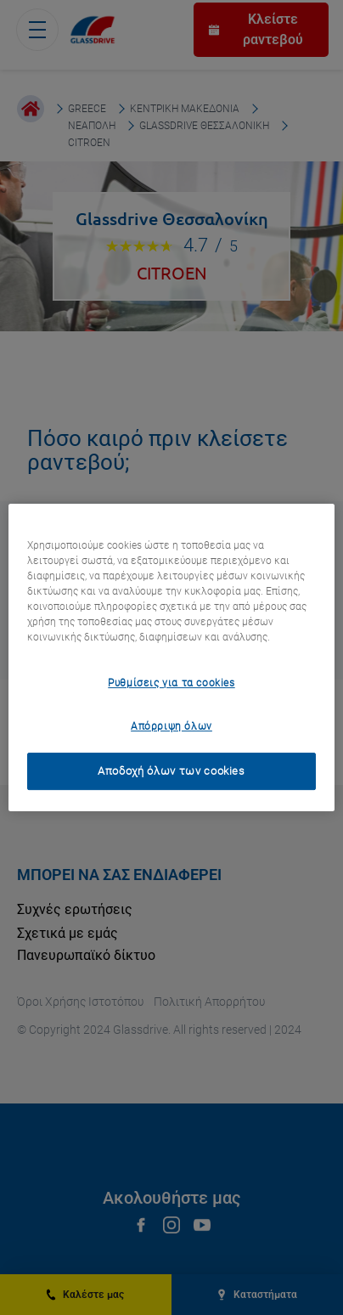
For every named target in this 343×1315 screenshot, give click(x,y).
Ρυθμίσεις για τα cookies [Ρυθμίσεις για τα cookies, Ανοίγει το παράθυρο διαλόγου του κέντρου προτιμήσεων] (171, 683)
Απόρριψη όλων (171, 726)
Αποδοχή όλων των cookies (171, 771)
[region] (171, 657)
